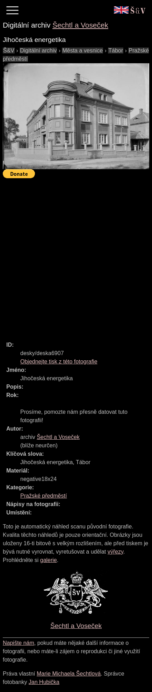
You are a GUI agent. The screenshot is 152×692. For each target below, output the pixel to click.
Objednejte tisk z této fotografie (58, 362)
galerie (48, 560)
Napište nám (18, 643)
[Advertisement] (76, 257)
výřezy (115, 552)
